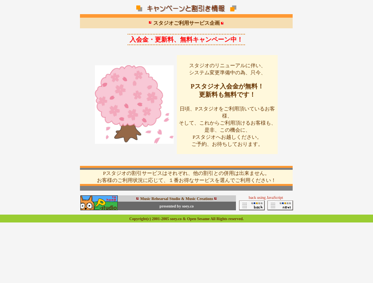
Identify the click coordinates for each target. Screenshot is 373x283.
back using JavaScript (266, 197)
